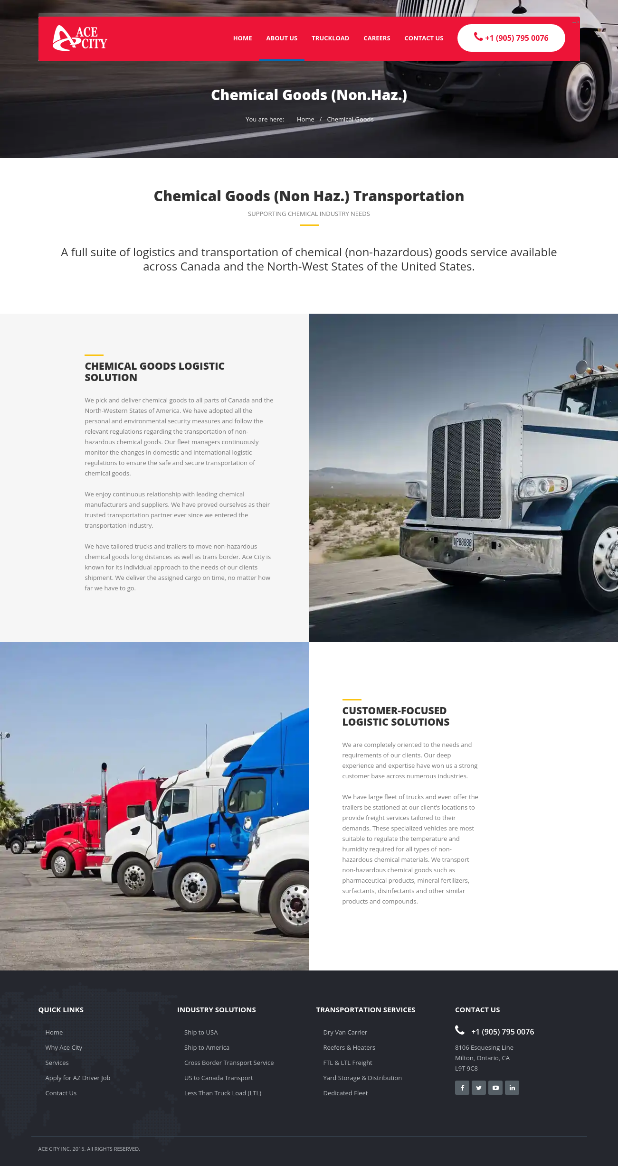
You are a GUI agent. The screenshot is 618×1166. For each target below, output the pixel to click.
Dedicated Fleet (345, 1093)
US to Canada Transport (218, 1077)
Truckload (330, 38)
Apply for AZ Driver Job (78, 1077)
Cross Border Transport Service (229, 1062)
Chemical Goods (350, 119)
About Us (282, 38)
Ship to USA (201, 1032)
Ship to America (206, 1047)
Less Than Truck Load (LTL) (222, 1093)
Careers (376, 38)
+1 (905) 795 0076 (494, 1031)
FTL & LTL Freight (347, 1062)
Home (242, 38)
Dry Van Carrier (345, 1032)
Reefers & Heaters (349, 1047)
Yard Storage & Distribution (362, 1077)
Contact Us (424, 38)
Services (57, 1062)
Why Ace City (64, 1047)
